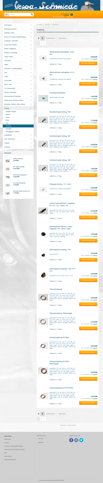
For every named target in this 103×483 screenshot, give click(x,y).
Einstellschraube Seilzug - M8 (60, 160)
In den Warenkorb (88, 63)
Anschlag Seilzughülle (57, 93)
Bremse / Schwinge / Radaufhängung (15, 37)
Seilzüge (6, 108)
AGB (5, 453)
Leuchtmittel (7, 80)
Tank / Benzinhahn (9, 139)
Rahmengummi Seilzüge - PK (60, 250)
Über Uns (40, 438)
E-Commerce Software (45, 480)
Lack (5, 72)
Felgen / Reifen (8, 56)
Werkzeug (7, 147)
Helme (6, 64)
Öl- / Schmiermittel (9, 88)
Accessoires (7, 25)
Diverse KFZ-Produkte (10, 45)
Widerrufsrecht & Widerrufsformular (14, 449)
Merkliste (54, 21)
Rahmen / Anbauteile (10, 92)
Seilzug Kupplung (56, 289)
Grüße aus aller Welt (10, 459)
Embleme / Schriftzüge (10, 52)
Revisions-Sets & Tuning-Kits (12, 96)
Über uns (70, 17)
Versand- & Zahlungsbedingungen (13, 446)
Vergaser (6, 143)
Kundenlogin (67, 21)
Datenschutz (7, 456)
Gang (7, 120)
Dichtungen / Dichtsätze (11, 41)
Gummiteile (7, 60)
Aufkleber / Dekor (9, 33)
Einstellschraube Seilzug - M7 (60, 136)
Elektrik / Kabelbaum (10, 48)
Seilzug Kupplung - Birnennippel (61, 313)
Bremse (8, 114)
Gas (7, 123)
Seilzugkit (8, 129)
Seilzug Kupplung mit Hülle (59, 337)
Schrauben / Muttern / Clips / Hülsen (14, 104)
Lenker (6, 76)
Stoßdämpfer (8, 135)
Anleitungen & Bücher (10, 29)
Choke (7, 117)
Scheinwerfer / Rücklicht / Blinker (13, 100)
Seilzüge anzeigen (11, 111)
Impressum (7, 439)
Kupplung (8, 126)
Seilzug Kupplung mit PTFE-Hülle (61, 388)
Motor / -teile (8, 84)
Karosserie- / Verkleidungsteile (13, 68)
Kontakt (6, 442)
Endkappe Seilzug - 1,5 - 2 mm (60, 184)
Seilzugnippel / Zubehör (12, 131)
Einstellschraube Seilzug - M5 (60, 112)
